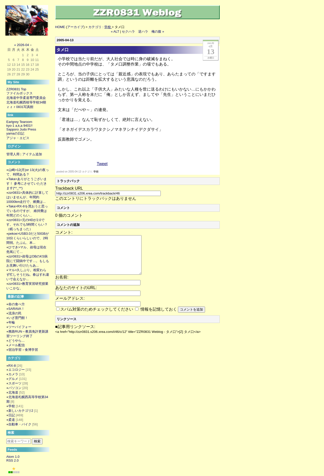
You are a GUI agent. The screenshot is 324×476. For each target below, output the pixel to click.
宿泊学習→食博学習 (23, 350)
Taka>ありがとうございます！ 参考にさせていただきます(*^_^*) (26, 183)
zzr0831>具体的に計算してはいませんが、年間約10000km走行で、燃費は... (27, 197)
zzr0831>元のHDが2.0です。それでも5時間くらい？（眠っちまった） (27, 224)
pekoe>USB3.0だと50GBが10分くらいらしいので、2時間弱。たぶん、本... (27, 238)
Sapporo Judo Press (21, 129)
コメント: (63, 232)
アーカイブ (75, 27)
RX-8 (12, 365)
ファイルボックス (19, 93)
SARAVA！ (16, 309)
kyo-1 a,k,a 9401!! (19, 125)
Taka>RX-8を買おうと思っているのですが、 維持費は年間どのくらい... (27, 210)
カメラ (13, 374)
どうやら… (16, 340)
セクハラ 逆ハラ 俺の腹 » (143, 31)
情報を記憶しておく (158, 317)
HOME (60, 27)
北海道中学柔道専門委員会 (26, 98)
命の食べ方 (16, 304)
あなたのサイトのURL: (76, 295)
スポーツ (15, 383)
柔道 (11, 420)
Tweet (102, 164)
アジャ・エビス (17, 138)
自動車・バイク (19, 424)
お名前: (61, 285)
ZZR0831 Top (16, 89)
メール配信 (16, 345)
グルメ (13, 379)
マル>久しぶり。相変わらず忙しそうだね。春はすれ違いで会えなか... (27, 274)
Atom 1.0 (12, 457)
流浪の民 (15, 313)
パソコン (15, 388)
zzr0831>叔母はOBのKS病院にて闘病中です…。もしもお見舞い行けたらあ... (27, 260)
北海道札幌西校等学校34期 (26, 102)
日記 (11, 415)
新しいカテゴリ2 (20, 411)
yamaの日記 (15, 133)
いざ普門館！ (18, 318)
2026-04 (23, 45)
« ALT (115, 31)
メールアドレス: (70, 306)
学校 (95, 171)
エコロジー (16, 370)
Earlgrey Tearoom (19, 122)
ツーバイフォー (19, 327)
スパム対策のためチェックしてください (96, 317)
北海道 (13, 392)
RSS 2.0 (12, 460)
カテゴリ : (100, 27)
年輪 (11, 322)
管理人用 (12, 154)
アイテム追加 (32, 154)
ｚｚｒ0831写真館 (19, 107)
